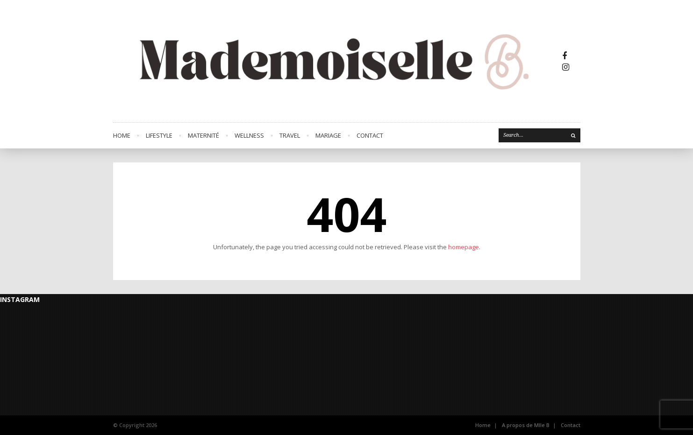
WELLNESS (249, 135)
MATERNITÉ (203, 135)
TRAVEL (289, 135)
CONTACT (370, 135)
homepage (463, 247)
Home (121, 135)
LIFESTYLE (159, 135)
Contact (570, 424)
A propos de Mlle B (526, 424)
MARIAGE (328, 135)
